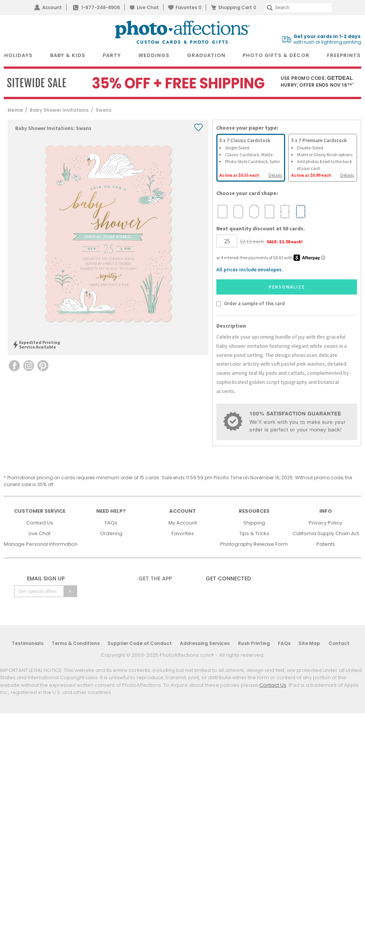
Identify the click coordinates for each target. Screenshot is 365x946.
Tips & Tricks (254, 533)
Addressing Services (205, 643)
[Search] (298, 7)
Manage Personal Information (41, 544)
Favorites (189, 7)
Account (52, 7)
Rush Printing (254, 643)
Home (15, 110)
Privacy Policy (325, 522)
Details (275, 175)
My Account (182, 522)
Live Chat (148, 7)
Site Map (309, 643)
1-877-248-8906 (100, 7)
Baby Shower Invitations (59, 110)
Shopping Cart (237, 7)
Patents (325, 544)
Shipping (254, 522)
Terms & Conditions (76, 643)
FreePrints (344, 55)
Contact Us (39, 522)
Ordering (111, 533)
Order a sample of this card (254, 303)
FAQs (111, 522)
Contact (338, 643)
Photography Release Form (254, 544)
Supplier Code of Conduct (140, 643)
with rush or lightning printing (327, 39)
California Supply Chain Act (325, 533)
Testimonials (27, 643)
